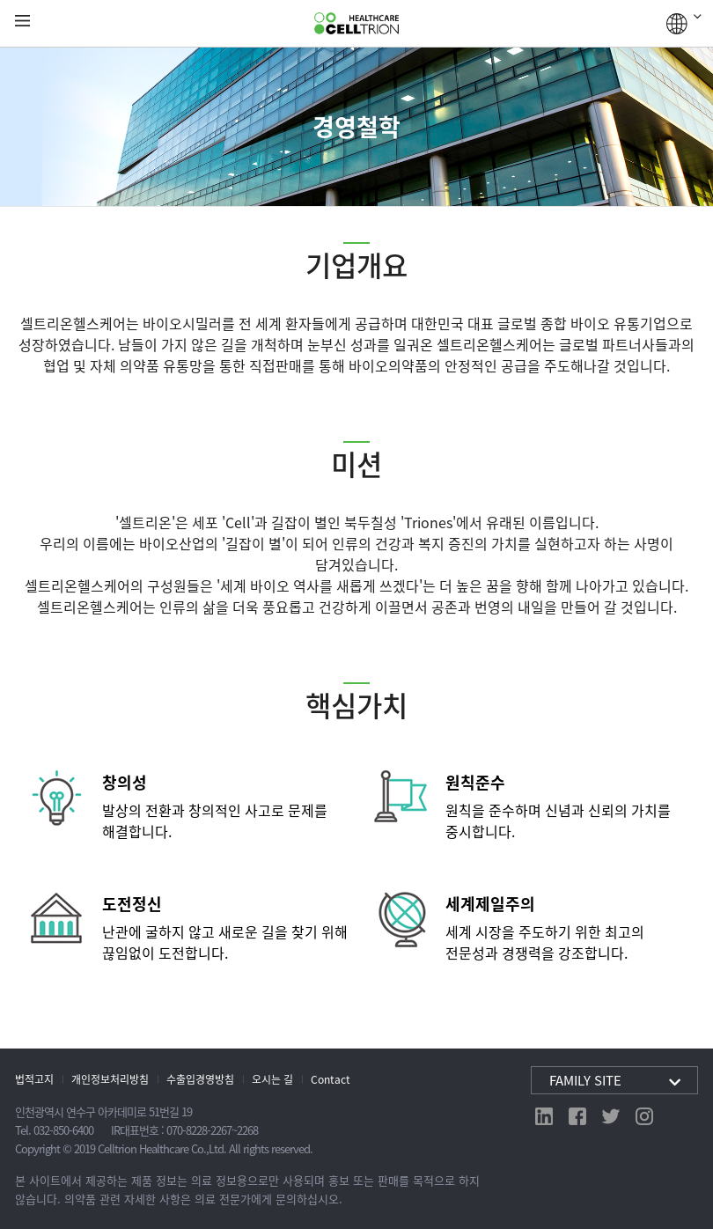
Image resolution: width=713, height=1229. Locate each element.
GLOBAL (684, 23)
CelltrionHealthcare (356, 23)
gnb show (22, 21)
